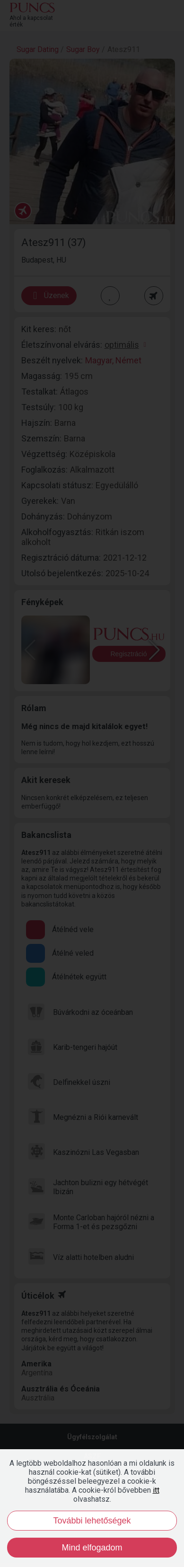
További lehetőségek (92, 1520)
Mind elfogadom (91, 1547)
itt (156, 1490)
